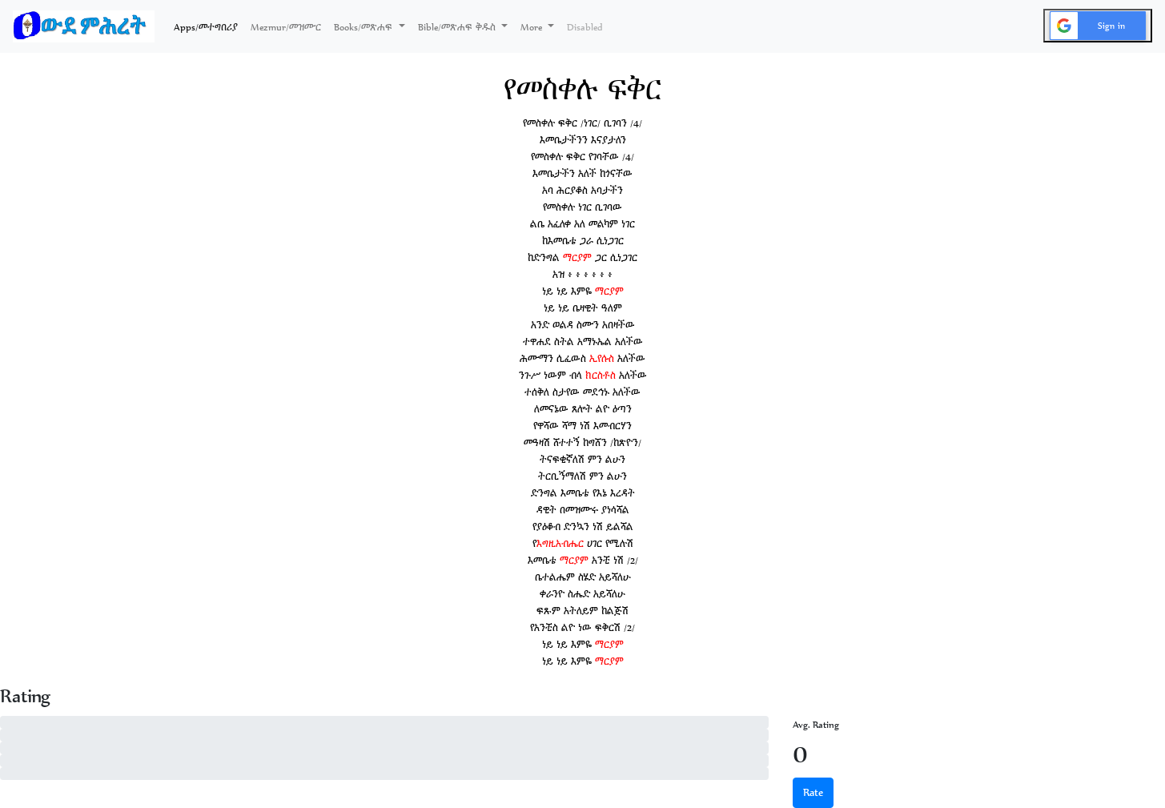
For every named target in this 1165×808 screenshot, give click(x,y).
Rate (813, 792)
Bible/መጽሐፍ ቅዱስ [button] (458, 27)
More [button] (532, 27)
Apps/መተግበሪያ (209, 26)
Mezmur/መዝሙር (286, 27)
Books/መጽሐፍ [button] (365, 27)
